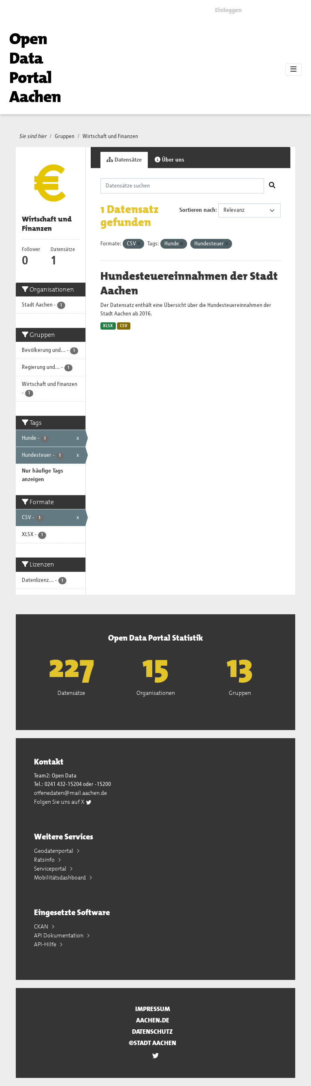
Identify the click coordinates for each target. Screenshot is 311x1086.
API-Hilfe (46, 944)
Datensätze (124, 160)
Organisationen (155, 692)
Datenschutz (152, 1031)
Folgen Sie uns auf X (63, 801)
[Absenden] (272, 186)
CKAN (41, 926)
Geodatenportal (54, 850)
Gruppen (65, 136)
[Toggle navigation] (293, 70)
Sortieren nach (197, 210)
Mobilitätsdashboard (60, 877)
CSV (124, 326)
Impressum (152, 1009)
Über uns (169, 160)
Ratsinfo (45, 859)
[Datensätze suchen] (182, 186)
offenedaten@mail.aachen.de (70, 792)
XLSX (108, 326)
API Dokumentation (59, 935)
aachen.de (152, 1020)
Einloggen (228, 10)
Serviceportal (51, 868)
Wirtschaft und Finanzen (110, 136)
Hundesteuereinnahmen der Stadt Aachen (189, 283)
